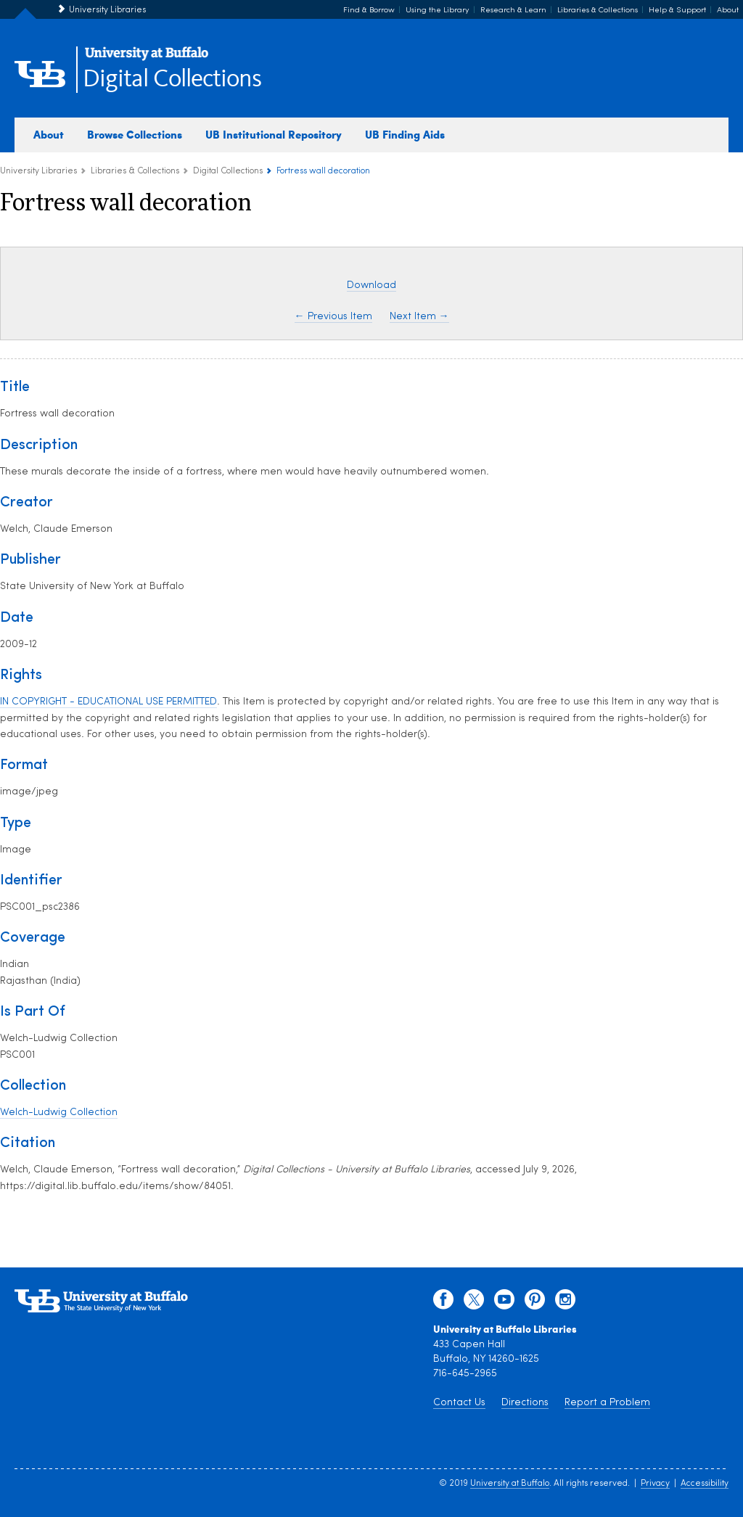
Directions (525, 1402)
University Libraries (107, 10)
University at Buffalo (509, 1483)
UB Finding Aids (405, 134)
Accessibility (704, 1483)
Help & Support (677, 11)
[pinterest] (535, 1303)
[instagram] (565, 1303)
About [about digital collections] (48, 134)
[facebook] (443, 1303)
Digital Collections (172, 79)
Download (371, 285)
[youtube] (504, 1303)
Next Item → (419, 316)
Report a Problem (607, 1402)
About (728, 11)
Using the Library (437, 11)
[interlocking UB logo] (146, 58)
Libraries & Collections (597, 11)
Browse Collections (134, 134)
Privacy (655, 1483)
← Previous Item (333, 316)
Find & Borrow (369, 11)
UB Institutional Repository (273, 134)
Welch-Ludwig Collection (59, 1112)
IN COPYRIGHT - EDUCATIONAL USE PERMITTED (108, 701)
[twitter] (474, 1303)
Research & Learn (513, 11)
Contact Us (459, 1402)
